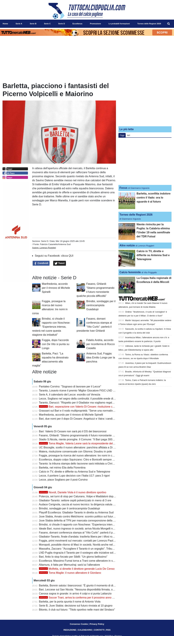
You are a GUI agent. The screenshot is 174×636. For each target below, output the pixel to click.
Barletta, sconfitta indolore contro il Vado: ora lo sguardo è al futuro (153, 197)
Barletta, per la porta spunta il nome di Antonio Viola (70, 601)
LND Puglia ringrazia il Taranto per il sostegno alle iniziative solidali (78, 552)
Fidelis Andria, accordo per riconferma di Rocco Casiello (100, 344)
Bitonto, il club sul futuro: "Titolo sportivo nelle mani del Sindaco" (77, 609)
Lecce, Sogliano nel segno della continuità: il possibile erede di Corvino (81, 398)
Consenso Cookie (79, 624)
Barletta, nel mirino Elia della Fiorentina (62, 467)
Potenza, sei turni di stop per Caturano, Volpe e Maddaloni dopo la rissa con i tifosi (88, 496)
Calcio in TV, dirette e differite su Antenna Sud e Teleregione (74, 471)
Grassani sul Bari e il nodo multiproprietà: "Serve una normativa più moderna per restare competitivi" (98, 410)
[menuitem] (168, 23)
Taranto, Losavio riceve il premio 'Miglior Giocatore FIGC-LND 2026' (79, 390)
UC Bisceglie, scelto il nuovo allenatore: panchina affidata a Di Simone (80, 447)
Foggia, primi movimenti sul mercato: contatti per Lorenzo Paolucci (78, 540)
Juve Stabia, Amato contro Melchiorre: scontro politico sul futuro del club (81, 516)
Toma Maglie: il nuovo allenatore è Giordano (70, 572)
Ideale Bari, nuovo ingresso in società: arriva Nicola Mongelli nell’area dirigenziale (87, 528)
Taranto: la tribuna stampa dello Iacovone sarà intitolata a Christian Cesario (83, 463)
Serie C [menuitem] (47, 24)
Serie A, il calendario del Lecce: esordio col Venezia (69, 394)
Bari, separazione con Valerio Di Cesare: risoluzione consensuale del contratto (90, 406)
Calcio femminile (130, 272)
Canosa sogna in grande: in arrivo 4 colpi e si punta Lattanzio (75, 593)
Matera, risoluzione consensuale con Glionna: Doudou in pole (75, 451)
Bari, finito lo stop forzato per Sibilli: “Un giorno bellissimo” (73, 556)
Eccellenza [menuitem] (77, 24)
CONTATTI (99, 630)
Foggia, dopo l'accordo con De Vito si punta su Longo (55, 344)
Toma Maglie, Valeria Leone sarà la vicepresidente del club (78, 443)
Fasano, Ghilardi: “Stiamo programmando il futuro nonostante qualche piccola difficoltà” (90, 435)
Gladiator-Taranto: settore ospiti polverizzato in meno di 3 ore (75, 500)
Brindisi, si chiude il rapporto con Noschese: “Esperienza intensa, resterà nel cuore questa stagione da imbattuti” (51, 326)
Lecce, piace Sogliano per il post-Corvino (63, 479)
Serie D (44, 241)
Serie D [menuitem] (61, 24)
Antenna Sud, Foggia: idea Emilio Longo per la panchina (100, 357)
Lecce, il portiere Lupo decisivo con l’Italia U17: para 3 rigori (74, 475)
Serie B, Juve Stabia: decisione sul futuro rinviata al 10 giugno (75, 605)
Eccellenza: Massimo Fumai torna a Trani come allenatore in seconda (80, 560)
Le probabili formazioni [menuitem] (119, 24)
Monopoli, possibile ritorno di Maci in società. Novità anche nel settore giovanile (86, 544)
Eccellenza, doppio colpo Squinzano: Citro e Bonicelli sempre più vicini (81, 459)
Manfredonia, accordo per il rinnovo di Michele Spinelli (56, 287)
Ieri (128, 135)
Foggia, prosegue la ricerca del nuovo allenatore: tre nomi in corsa (78, 455)
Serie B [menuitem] (33, 24)
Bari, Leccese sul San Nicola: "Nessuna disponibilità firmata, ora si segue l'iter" (85, 589)
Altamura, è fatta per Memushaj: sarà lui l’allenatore (69, 564)
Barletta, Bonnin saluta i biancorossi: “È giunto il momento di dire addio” (81, 585)
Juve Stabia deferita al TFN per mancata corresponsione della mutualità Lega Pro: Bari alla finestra (97, 520)
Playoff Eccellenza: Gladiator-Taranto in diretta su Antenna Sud (76, 512)
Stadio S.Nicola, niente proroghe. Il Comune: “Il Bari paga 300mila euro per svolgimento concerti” (96, 439)
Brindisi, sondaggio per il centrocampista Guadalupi (100, 305)
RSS (108, 630)
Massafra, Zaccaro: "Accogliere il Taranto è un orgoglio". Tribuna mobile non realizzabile (91, 548)
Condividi (41, 263)
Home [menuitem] (5, 24)
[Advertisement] (145, 103)
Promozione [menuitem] (95, 24)
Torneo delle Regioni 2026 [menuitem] (149, 24)
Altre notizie (127, 245)
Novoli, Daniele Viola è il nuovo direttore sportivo (72, 492)
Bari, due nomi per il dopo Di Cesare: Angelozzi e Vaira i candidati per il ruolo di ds (88, 418)
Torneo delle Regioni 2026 (135, 214)
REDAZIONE (69, 630)
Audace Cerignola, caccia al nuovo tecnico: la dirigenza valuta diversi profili (83, 504)
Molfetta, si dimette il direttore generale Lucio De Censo (77, 568)
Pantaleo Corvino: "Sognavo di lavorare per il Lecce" (70, 386)
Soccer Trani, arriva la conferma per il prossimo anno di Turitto (80, 597)
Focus (123, 187)
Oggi (122, 135)
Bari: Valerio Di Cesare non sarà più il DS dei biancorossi (72, 431)
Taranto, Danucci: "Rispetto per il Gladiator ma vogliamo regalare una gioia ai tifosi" (88, 402)
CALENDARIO (85, 630)
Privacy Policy (97, 624)
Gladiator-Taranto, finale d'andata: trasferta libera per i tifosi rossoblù (79, 536)
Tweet (60, 263)
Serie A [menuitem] (19, 24)
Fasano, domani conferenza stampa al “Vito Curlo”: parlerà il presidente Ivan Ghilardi (89, 532)
